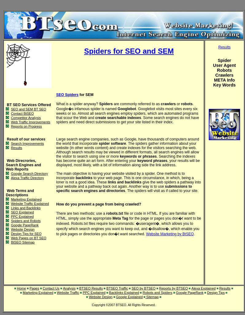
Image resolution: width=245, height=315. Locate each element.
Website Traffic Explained (30, 204)
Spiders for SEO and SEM (129, 51)
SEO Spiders (67, 95)
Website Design (23, 229)
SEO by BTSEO (143, 288)
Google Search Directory (29, 173)
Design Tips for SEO (26, 234)
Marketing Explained (26, 199)
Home (21, 288)
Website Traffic (68, 292)
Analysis (69, 288)
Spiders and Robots (26, 221)
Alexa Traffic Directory (27, 178)
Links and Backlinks (26, 208)
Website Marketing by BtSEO (170, 234)
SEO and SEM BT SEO (28, 109)
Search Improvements (27, 143)
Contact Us (51, 288)
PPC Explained (22, 216)
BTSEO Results (91, 288)
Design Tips (216, 292)
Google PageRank (25, 225)
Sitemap (151, 297)
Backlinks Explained (124, 292)
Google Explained (129, 297)
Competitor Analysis (26, 118)
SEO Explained (22, 212)
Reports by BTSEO (173, 288)
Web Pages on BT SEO (28, 238)
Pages (34, 288)
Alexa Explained (204, 288)
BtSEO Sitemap (23, 242)
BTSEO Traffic (117, 288)
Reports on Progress (26, 126)
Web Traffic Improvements (30, 122)
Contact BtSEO (22, 113)
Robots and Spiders (158, 292)
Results (16, 148)
